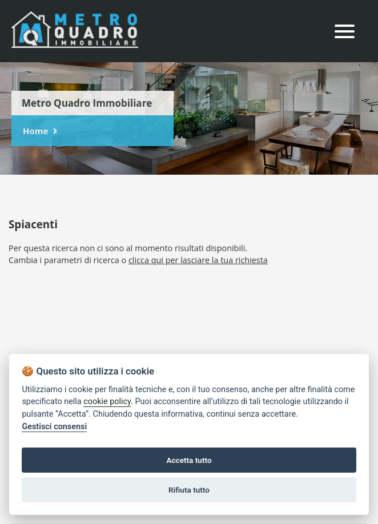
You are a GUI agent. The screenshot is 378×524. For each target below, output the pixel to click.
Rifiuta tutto (189, 489)
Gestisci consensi (54, 427)
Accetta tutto (188, 460)
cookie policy (107, 401)
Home (35, 130)
